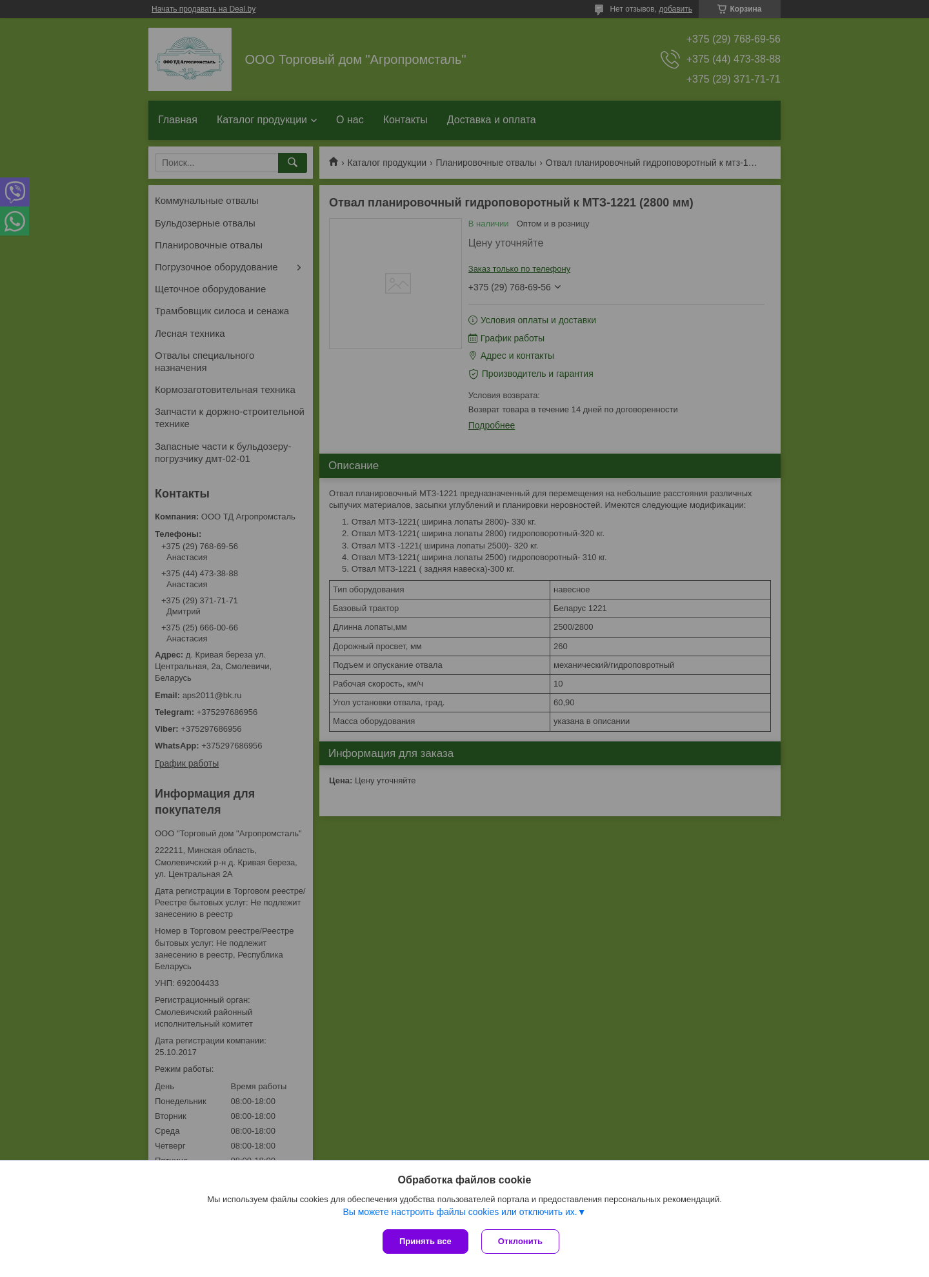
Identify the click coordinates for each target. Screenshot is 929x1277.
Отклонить (520, 1241)
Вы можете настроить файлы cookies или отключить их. (460, 1212)
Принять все (425, 1241)
